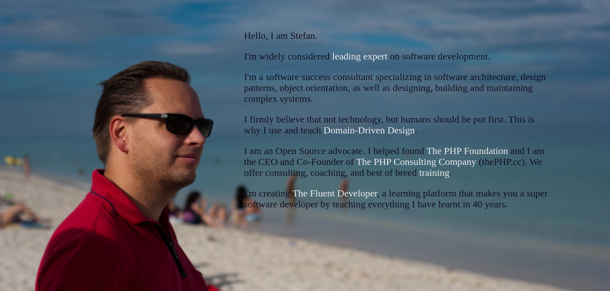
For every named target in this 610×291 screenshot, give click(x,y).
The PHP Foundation (467, 151)
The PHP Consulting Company (416, 161)
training (434, 172)
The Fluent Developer (334, 193)
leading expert (360, 56)
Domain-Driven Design (369, 130)
